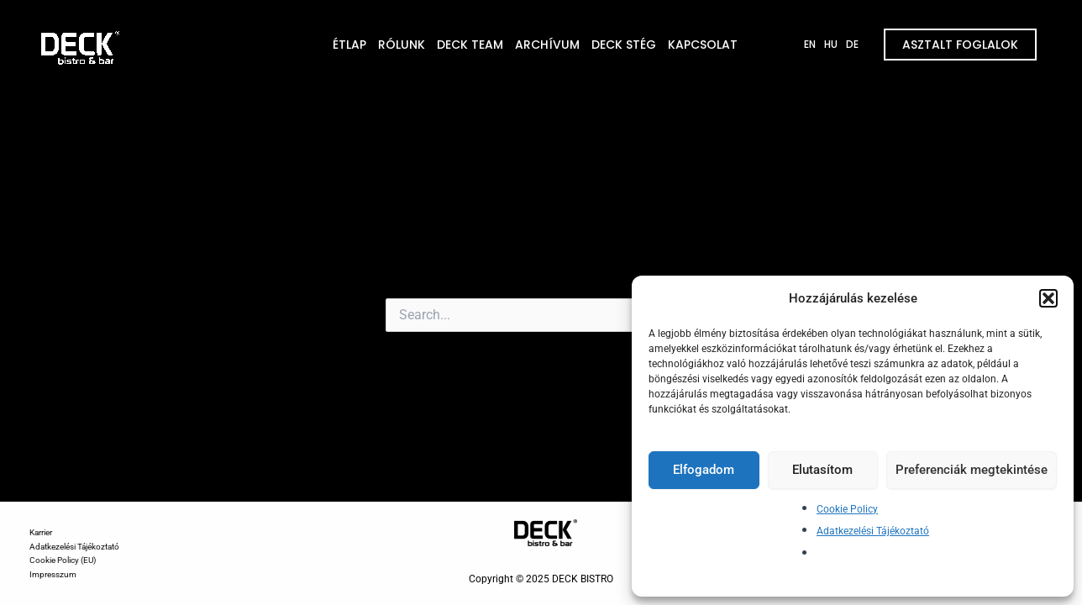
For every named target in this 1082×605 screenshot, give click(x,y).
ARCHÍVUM (547, 44)
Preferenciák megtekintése (972, 469)
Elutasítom (822, 469)
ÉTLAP (349, 44)
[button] (1048, 298)
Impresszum (52, 574)
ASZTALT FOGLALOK (960, 44)
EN (810, 44)
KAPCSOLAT (703, 44)
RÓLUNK (401, 44)
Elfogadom (703, 469)
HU (831, 44)
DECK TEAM (470, 44)
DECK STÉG (623, 44)
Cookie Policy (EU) (62, 560)
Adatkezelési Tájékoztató (873, 531)
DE (852, 44)
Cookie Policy (847, 509)
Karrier (40, 532)
